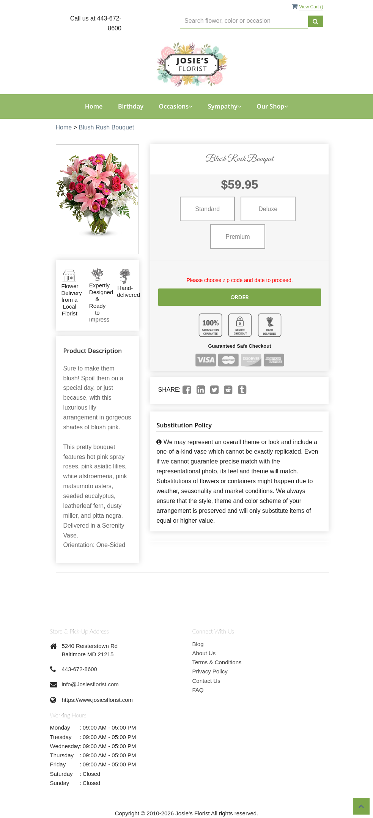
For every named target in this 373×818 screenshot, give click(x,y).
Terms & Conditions (217, 662)
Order (239, 297)
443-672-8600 (79, 669)
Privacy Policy (210, 671)
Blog (198, 644)
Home (94, 106)
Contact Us (206, 681)
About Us (204, 653)
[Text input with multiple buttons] (244, 21)
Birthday (130, 106)
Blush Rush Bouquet (106, 127)
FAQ (198, 690)
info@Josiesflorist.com (90, 684)
